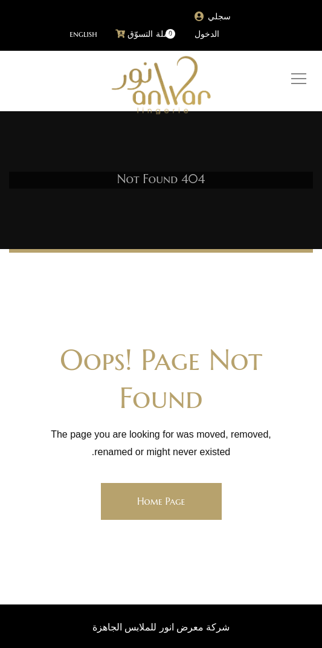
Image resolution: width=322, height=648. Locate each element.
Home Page (161, 501)
